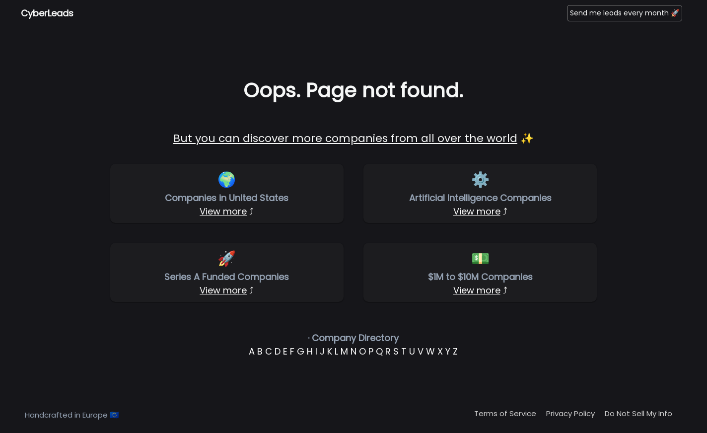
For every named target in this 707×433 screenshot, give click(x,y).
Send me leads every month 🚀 (624, 13)
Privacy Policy (570, 413)
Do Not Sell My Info (638, 413)
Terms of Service (505, 413)
